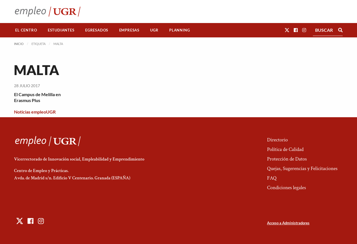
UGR (154, 30)
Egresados (96, 30)
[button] (287, 30)
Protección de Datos (287, 159)
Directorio (277, 140)
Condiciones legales (286, 187)
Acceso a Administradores (288, 223)
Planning (179, 30)
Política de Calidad (285, 149)
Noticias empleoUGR (35, 111)
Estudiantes (61, 30)
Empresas (129, 30)
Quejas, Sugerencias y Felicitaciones (302, 168)
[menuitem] (26, 30)
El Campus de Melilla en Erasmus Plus (37, 97)
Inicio (19, 44)
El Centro (26, 30)
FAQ (272, 178)
